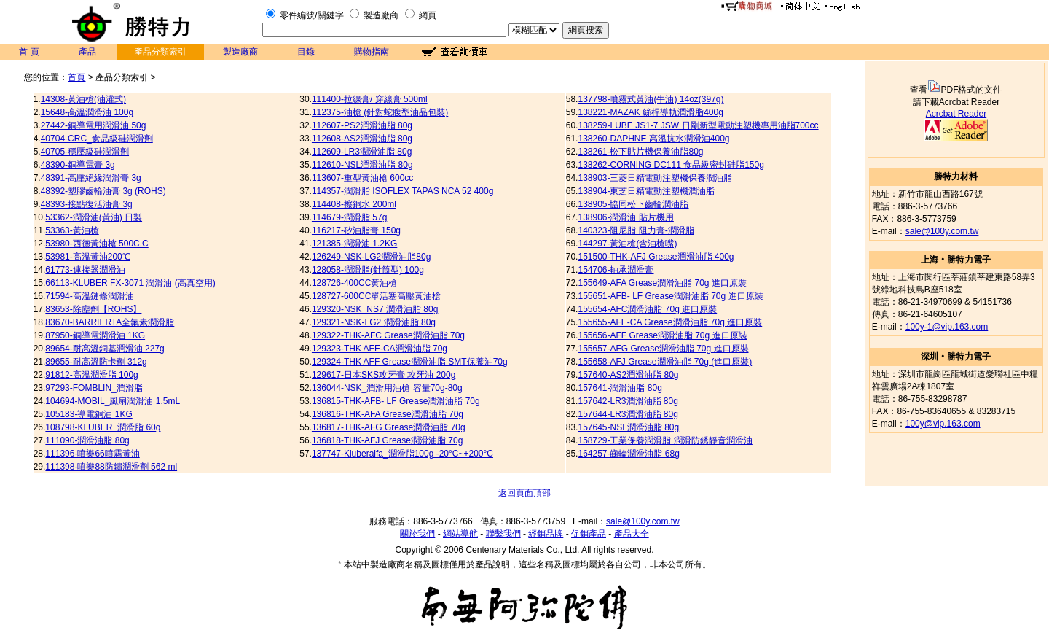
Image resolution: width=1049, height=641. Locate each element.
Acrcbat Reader (956, 114)
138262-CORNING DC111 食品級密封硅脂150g (670, 165)
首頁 (76, 77)
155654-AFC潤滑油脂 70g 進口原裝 (647, 309)
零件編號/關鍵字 (311, 15)
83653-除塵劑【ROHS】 (93, 309)
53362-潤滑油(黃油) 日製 (93, 217)
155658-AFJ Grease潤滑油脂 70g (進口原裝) (665, 362)
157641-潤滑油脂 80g (619, 388)
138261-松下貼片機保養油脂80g (640, 152)
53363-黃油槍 (71, 230)
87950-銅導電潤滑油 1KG (95, 335)
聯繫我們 (503, 534)
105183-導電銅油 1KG (88, 414)
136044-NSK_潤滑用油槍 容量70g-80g (387, 388)
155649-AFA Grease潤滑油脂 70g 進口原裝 (662, 283)
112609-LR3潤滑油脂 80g (362, 152)
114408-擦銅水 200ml (354, 204)
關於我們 (417, 534)
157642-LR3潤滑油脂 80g (627, 401)
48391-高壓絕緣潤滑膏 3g (91, 178)
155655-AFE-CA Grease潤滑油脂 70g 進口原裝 (670, 322)
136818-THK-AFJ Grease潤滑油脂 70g (387, 440)
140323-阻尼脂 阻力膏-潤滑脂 (636, 230)
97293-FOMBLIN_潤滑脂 (93, 388)
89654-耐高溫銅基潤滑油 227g (104, 348)
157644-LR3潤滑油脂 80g (627, 414)
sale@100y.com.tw (942, 231)
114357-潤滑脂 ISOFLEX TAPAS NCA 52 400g (402, 191)
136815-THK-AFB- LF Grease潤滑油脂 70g (396, 401)
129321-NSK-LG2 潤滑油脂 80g (374, 322)
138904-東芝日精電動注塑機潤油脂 (646, 191)
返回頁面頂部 (524, 493)
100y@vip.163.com (943, 424)
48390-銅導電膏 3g (78, 165)
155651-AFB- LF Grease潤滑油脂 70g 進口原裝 (670, 296)
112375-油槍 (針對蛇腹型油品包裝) (380, 112)
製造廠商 (381, 15)
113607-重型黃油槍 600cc (362, 178)
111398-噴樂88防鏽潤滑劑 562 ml (111, 467)
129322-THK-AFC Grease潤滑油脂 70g (388, 335)
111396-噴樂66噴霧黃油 (92, 453)
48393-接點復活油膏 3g (87, 204)
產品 (87, 52)
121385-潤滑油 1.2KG (354, 243)
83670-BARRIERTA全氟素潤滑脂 (109, 322)
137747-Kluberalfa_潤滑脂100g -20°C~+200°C (402, 453)
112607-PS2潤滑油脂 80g (362, 125)
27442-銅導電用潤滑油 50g (93, 125)
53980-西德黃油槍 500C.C (96, 243)
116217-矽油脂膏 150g (356, 230)
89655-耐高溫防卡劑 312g (95, 362)
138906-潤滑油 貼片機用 (625, 217)
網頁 (427, 15)
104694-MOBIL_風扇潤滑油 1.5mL (112, 401)
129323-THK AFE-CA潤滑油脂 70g (379, 348)
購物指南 (371, 52)
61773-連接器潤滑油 (85, 270)
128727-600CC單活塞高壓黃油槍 (376, 296)
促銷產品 (588, 534)
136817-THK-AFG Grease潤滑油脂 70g (388, 427)
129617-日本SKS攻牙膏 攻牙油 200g (383, 375)
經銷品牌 (545, 534)
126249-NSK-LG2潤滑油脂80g (371, 257)
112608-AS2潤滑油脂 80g (362, 138)
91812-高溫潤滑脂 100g (91, 375)
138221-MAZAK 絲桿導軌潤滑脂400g (650, 112)
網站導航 (460, 534)
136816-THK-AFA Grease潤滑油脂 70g (387, 414)
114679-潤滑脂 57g (349, 217)
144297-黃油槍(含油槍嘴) (627, 243)
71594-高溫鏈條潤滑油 (89, 296)
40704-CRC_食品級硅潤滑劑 (97, 138)
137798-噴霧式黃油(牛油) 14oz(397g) (650, 99)
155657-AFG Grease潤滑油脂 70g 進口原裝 (663, 348)
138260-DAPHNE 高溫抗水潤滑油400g (653, 138)
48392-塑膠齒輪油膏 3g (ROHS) (103, 191)
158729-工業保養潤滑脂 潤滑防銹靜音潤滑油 (665, 440)
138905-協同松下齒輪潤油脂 (633, 204)
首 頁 (29, 52)
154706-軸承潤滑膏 (615, 270)
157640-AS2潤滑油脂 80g (628, 375)
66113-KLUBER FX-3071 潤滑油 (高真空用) (130, 283)
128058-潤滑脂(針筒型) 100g (368, 270)
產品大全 (631, 534)
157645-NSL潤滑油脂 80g (628, 427)
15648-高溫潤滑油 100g (87, 112)
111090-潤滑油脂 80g (87, 440)
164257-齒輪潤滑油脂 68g (628, 453)
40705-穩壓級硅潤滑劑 (85, 152)
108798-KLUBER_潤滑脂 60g (102, 427)
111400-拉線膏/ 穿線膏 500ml (370, 99)
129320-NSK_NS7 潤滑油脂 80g (375, 309)
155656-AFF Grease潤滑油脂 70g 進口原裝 (662, 335)
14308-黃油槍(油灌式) (83, 99)
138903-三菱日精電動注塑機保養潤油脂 (655, 178)
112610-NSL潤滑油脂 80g (362, 165)
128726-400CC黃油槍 (354, 283)
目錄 (306, 52)
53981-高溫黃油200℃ (87, 257)
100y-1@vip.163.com (947, 327)
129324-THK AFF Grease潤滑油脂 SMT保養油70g (410, 362)
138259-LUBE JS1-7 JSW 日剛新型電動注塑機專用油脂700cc (698, 125)
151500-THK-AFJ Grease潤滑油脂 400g (656, 257)
